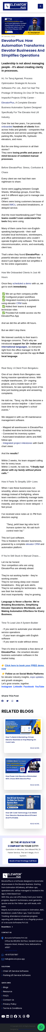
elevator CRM (33, 544)
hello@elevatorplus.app (15, 959)
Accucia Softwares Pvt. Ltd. (27, 1029)
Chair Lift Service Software (15, 971)
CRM (19, 303)
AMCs (12, 204)
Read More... (35, 748)
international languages (14, 346)
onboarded (6, 126)
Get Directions (11, 950)
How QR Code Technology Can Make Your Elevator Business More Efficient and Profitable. (21, 815)
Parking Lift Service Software (17, 975)
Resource (7, 991)
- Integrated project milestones (17, 443)
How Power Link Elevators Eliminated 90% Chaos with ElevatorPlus (21, 777)
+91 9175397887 (11, 954)
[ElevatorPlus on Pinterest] (27, 1017)
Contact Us (8, 999)
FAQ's (5, 995)
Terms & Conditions (12, 1008)
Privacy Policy (9, 1004)
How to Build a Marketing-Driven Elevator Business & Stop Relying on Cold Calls (21, 739)
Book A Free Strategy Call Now (23, 861)
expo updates (36, 677)
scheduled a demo (22, 283)
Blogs (5, 987)
